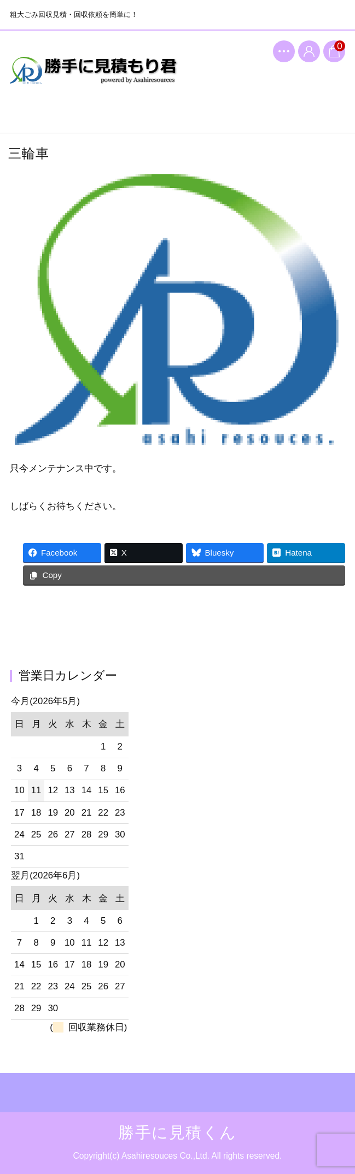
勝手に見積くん (94, 79)
